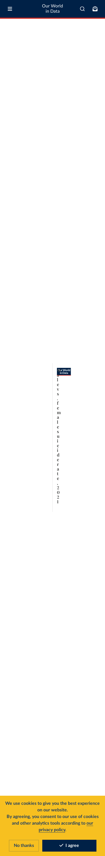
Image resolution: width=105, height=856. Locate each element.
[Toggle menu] (9, 8)
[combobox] (82, 9)
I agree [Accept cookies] (69, 845)
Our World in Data (52, 8)
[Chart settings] (95, 63)
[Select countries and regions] (79, 63)
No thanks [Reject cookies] (24, 845)
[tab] (10, 63)
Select (82, 63)
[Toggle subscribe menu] (95, 8)
